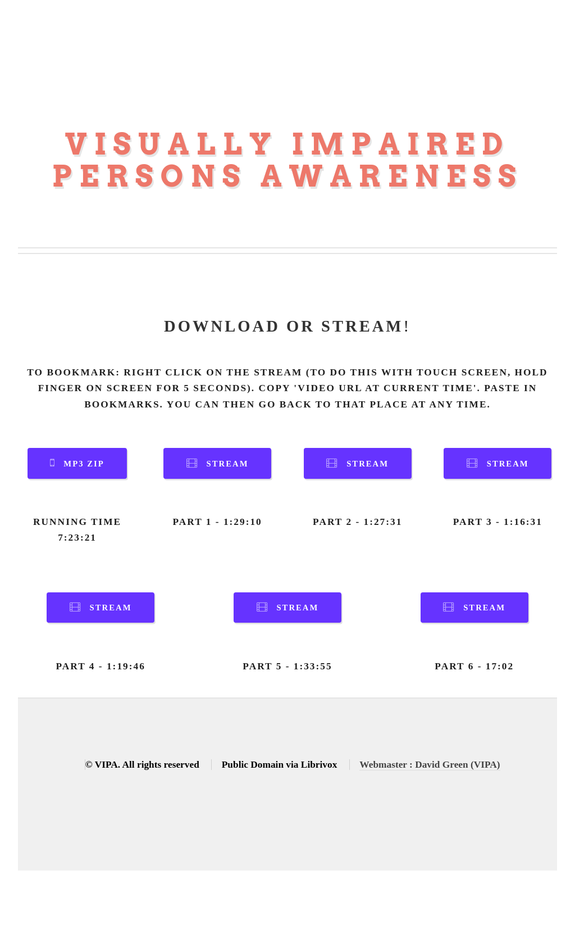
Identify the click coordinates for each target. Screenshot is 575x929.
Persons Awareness (287, 176)
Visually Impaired (287, 144)
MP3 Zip (83, 463)
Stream (228, 463)
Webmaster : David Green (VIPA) (429, 764)
